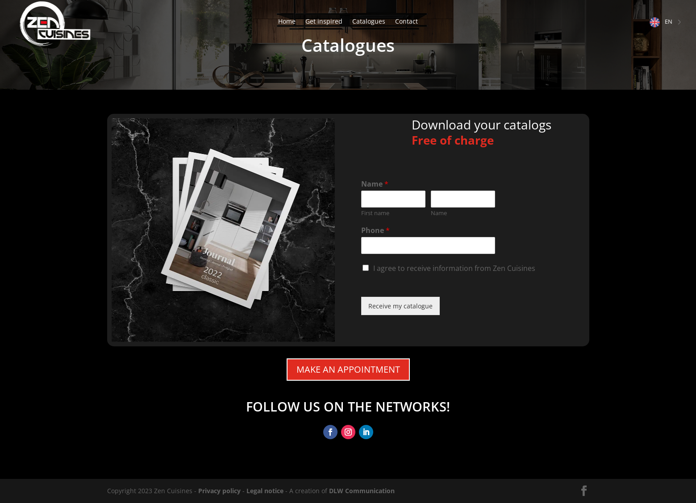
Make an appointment (348, 369)
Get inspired (323, 21)
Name (374, 184)
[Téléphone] (428, 245)
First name (375, 213)
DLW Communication (362, 490)
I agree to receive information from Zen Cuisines (454, 268)
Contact (406, 21)
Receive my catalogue (400, 306)
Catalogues (368, 21)
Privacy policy (219, 490)
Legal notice (264, 490)
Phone (375, 230)
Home (287, 21)
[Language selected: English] (665, 21)
